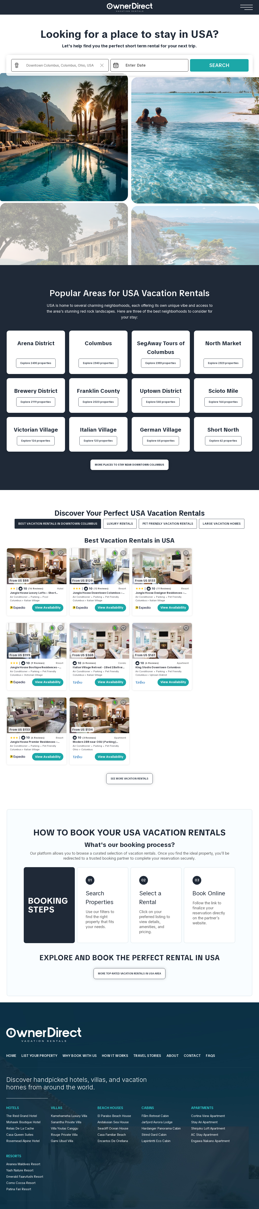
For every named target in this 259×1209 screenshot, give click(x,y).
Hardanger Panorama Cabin (161, 1053)
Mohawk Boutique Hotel (23, 1047)
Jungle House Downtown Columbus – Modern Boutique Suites (97, 594)
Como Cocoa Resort (20, 1107)
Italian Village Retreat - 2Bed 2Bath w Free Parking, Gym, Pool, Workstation (35, 668)
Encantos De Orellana (113, 1065)
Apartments (202, 1032)
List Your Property (39, 980)
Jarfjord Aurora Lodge (157, 1047)
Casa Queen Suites (19, 1059)
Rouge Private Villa (64, 1059)
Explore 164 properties (223, 402)
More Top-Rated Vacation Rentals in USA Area (129, 898)
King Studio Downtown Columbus (94, 666)
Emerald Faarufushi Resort (24, 1101)
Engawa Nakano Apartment (210, 1065)
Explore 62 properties (223, 440)
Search (219, 65)
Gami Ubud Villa (62, 1065)
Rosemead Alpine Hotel (23, 1065)
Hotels (12, 1032)
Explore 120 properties (98, 440)
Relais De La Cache (20, 1053)
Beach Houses (110, 1032)
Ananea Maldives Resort (23, 1088)
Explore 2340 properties (98, 363)
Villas (56, 1032)
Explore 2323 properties (223, 363)
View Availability (47, 607)
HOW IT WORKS (115, 980)
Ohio (199, 674)
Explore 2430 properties (35, 363)
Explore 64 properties (161, 440)
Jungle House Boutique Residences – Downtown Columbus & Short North (220, 594)
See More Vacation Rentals (129, 703)
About (172, 980)
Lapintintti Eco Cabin (155, 1065)
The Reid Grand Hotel (21, 1040)
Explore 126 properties (35, 440)
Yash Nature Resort (19, 1095)
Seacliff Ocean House (113, 1053)
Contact (192, 980)
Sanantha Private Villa (66, 1047)
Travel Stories (147, 980)
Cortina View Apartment (208, 1040)
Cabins (147, 1032)
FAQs (210, 980)
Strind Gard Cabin (153, 1059)
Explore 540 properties (160, 402)
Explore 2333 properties (160, 363)
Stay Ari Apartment (204, 1047)
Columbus (15, 600)
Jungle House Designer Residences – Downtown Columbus (158, 594)
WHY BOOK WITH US (80, 980)
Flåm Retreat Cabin (155, 1040)
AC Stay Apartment (204, 1059)
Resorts (13, 1080)
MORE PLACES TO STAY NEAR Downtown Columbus (129, 464)
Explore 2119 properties (36, 402)
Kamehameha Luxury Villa (69, 1040)
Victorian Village (219, 600)
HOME (11, 980)
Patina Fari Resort (18, 1114)
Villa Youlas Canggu (64, 1053)
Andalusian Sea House (113, 1047)
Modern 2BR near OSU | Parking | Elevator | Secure (217, 668)
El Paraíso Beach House (114, 1040)
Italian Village (32, 600)
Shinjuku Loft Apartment (208, 1053)
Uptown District (95, 674)
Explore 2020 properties (98, 402)
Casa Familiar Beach (112, 1059)
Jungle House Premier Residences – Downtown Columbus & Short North (158, 668)
